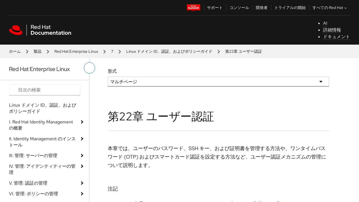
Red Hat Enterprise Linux (76, 51)
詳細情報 (332, 30)
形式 (112, 71)
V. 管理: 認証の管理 (28, 183)
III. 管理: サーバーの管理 (33, 156)
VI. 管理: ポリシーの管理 (33, 194)
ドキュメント (336, 37)
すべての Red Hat (330, 7)
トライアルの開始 (290, 7)
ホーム (15, 51)
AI (325, 23)
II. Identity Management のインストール (42, 142)
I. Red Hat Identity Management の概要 (41, 125)
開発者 (262, 7)
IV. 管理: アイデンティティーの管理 (42, 169)
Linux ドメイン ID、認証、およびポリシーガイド (169, 51)
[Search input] (44, 90)
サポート (215, 7)
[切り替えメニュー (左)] (89, 68)
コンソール (239, 7)
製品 (38, 51)
